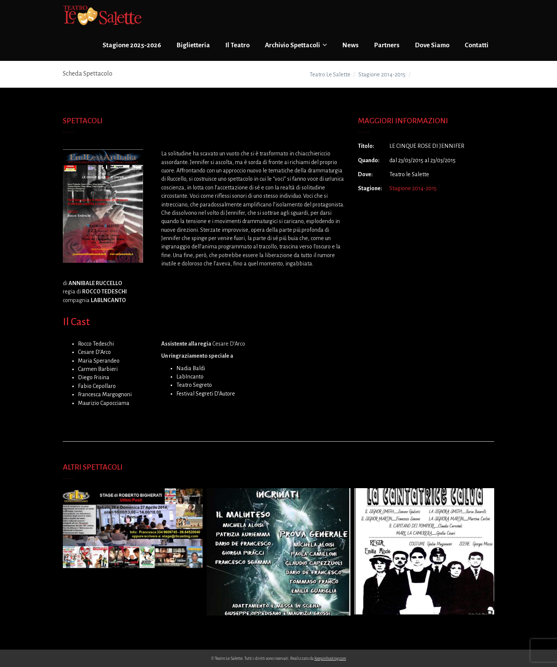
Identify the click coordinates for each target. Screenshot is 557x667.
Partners (387, 45)
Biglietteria (193, 45)
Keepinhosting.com (330, 658)
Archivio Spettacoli (296, 45)
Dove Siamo (432, 45)
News (350, 45)
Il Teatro (237, 45)
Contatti (477, 45)
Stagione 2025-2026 (132, 45)
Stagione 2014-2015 (413, 188)
